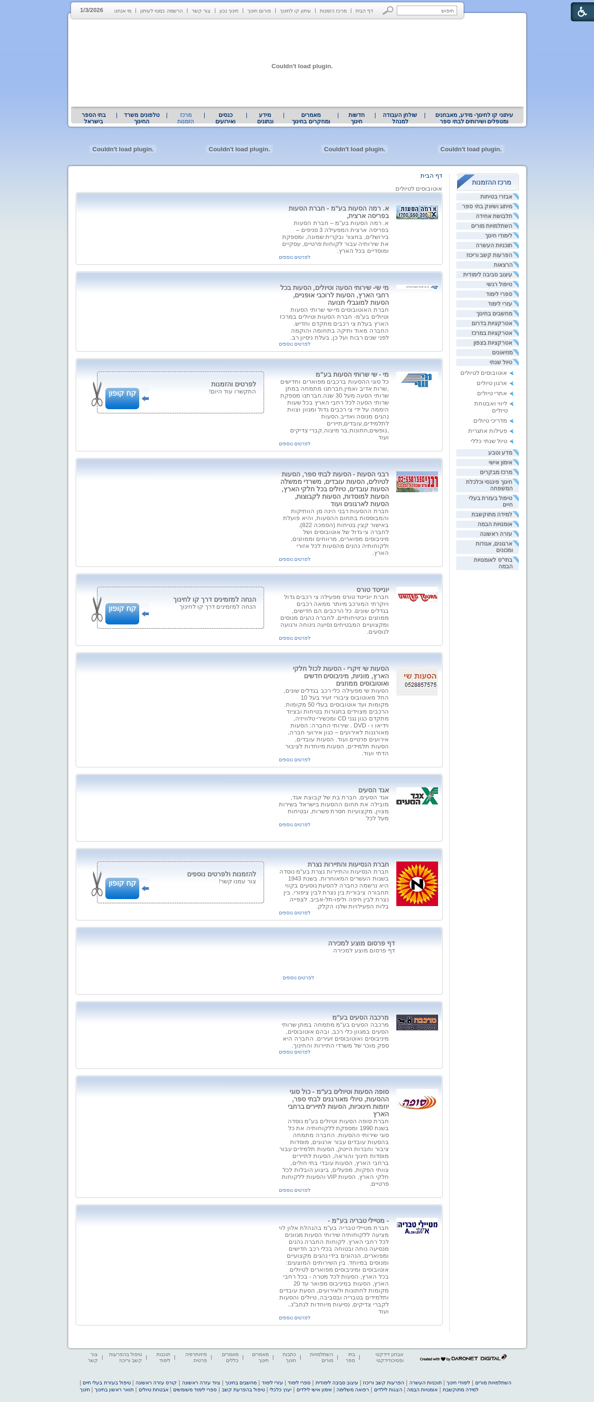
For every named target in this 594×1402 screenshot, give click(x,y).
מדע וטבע (500, 453)
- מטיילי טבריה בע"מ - (358, 1220)
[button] (388, 10)
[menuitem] (474, 118)
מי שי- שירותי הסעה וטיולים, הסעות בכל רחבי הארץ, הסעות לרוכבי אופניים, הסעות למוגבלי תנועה (334, 295)
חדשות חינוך (357, 118)
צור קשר (201, 10)
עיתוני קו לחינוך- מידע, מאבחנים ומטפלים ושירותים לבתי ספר (474, 118)
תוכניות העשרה (494, 245)
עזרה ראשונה (496, 534)
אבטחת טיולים (153, 1389)
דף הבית (364, 10)
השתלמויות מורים (491, 226)
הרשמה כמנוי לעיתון (161, 10)
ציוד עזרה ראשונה (201, 1382)
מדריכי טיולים (490, 420)
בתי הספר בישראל (94, 118)
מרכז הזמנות (333, 10)
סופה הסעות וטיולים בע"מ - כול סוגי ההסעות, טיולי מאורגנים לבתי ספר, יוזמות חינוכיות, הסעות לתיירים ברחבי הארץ (338, 1103)
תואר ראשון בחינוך (114, 1389)
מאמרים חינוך (260, 1357)
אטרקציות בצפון (492, 343)
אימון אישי (500, 462)
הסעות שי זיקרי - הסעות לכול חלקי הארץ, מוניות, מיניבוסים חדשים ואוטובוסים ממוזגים (341, 676)
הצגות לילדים (388, 1389)
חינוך (85, 1389)
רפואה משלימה (352, 1389)
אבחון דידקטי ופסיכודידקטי (389, 1357)
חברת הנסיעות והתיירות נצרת (348, 864)
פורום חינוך (259, 10)
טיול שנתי (501, 362)
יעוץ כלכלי (280, 1389)
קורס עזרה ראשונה (156, 1382)
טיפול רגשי (499, 284)
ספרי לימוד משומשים (195, 1389)
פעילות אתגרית (488, 430)
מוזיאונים (502, 352)
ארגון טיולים (492, 382)
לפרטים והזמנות (233, 384)
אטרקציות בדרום (491, 323)
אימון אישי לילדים (314, 1389)
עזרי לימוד (500, 304)
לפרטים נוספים (294, 257)
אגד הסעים (373, 790)
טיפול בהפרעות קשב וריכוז (125, 1357)
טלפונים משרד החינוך (141, 118)
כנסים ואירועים (225, 118)
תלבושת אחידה (494, 216)
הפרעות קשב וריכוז (489, 255)
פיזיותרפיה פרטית (196, 1357)
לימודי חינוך (498, 235)
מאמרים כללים (230, 1357)
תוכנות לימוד (163, 1357)
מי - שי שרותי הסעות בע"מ (352, 374)
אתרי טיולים (492, 393)
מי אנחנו (122, 10)
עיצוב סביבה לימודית (488, 274)
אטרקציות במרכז (491, 333)
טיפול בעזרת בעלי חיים (106, 1382)
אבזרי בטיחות (496, 196)
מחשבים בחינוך (494, 313)
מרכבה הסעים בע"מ (360, 1017)
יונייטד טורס (372, 589)
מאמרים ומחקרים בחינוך (310, 118)
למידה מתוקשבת (491, 514)
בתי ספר (350, 1357)
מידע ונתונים (265, 118)
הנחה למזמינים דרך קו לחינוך (214, 599)
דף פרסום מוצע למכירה (361, 943)
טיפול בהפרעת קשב (243, 1389)
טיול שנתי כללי (489, 440)
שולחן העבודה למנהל (400, 118)
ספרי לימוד (499, 294)
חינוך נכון (229, 10)
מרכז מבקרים (496, 472)
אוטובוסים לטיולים (484, 372)
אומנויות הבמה (495, 524)
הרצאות (503, 265)
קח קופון (122, 393)
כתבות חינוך (289, 1357)
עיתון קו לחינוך (295, 10)
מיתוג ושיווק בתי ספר (487, 206)
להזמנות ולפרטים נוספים (221, 874)
